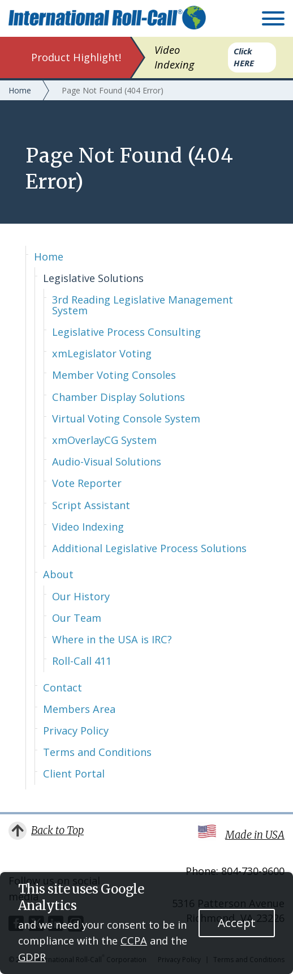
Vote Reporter (87, 483)
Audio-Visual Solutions (106, 461)
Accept (237, 922)
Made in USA (255, 834)
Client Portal (74, 773)
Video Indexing (88, 526)
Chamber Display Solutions (118, 397)
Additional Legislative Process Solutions (149, 548)
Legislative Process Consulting (126, 332)
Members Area (79, 709)
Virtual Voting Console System (126, 418)
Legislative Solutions (93, 278)
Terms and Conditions (97, 752)
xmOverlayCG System (104, 440)
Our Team (76, 618)
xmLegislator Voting (102, 353)
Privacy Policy (76, 730)
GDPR (32, 957)
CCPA (133, 940)
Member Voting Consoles (114, 375)
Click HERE (244, 57)
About (58, 574)
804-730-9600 (253, 871)
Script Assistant (91, 505)
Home (48, 256)
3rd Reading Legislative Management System (142, 305)
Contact (62, 687)
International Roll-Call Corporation (107, 17)
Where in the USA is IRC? (112, 639)
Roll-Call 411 (81, 661)
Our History (81, 596)
